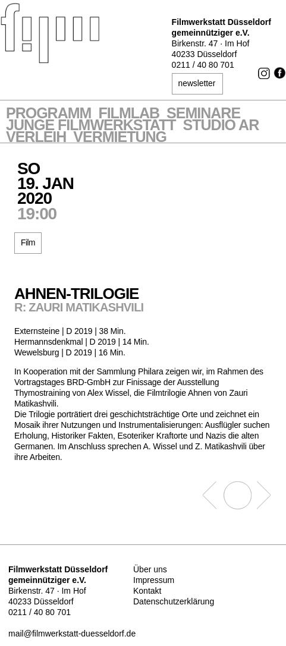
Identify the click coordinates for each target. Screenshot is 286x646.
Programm (48, 114)
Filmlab (128, 114)
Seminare (203, 114)
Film (27, 242)
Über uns (150, 569)
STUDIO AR (221, 126)
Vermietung (119, 138)
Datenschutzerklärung (173, 601)
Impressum (153, 580)
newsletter (196, 83)
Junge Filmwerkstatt (91, 126)
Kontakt (147, 590)
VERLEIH (36, 138)
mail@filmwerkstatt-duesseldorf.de (72, 633)
